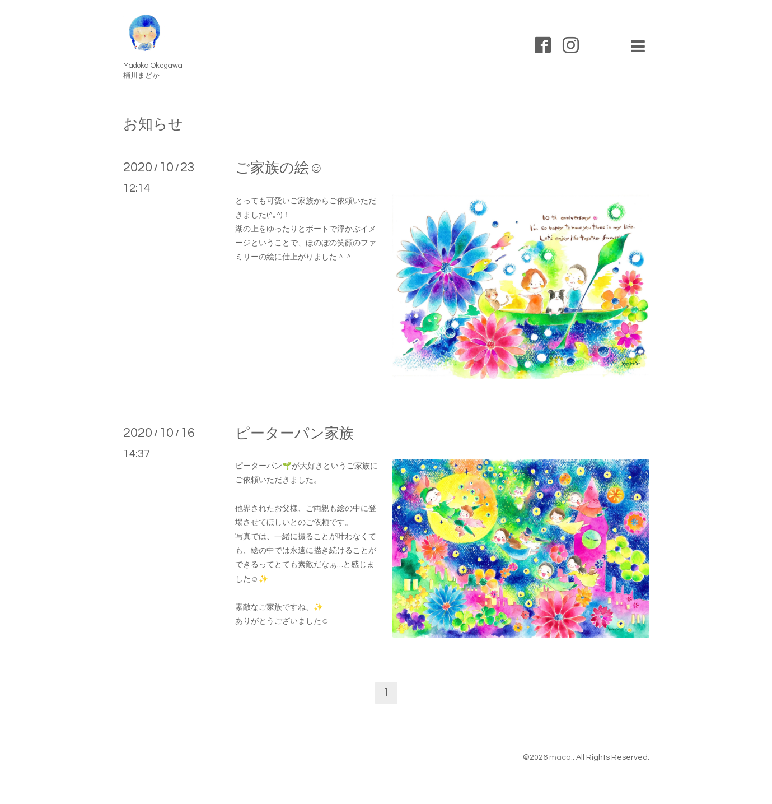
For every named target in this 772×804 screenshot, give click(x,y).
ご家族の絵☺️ (279, 168)
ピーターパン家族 (294, 433)
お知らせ (153, 124)
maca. (561, 757)
